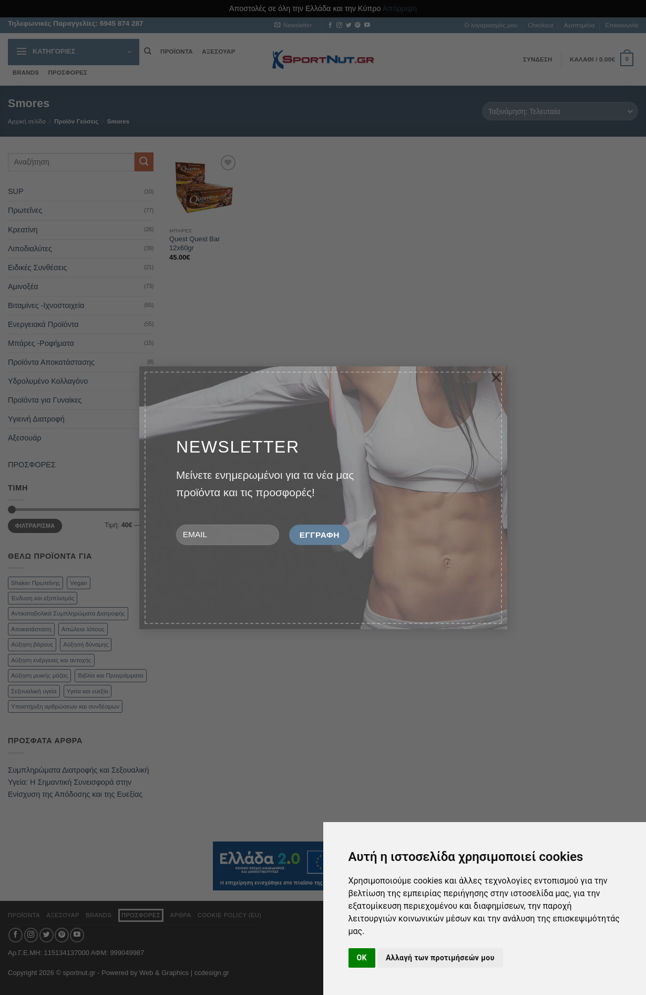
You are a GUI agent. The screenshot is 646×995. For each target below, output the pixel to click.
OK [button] (362, 957)
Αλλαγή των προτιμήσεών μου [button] (440, 957)
